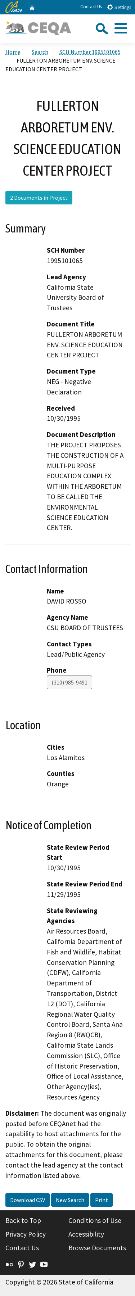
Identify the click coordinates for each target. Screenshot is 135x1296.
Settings (119, 7)
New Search (70, 1200)
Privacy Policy (25, 1234)
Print (101, 1200)
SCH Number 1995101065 (90, 51)
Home (13, 51)
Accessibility (86, 1234)
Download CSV (27, 1200)
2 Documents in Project (39, 197)
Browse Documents (97, 1247)
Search (40, 51)
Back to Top (23, 1220)
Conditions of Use (94, 1220)
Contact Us (91, 7)
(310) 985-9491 (69, 682)
